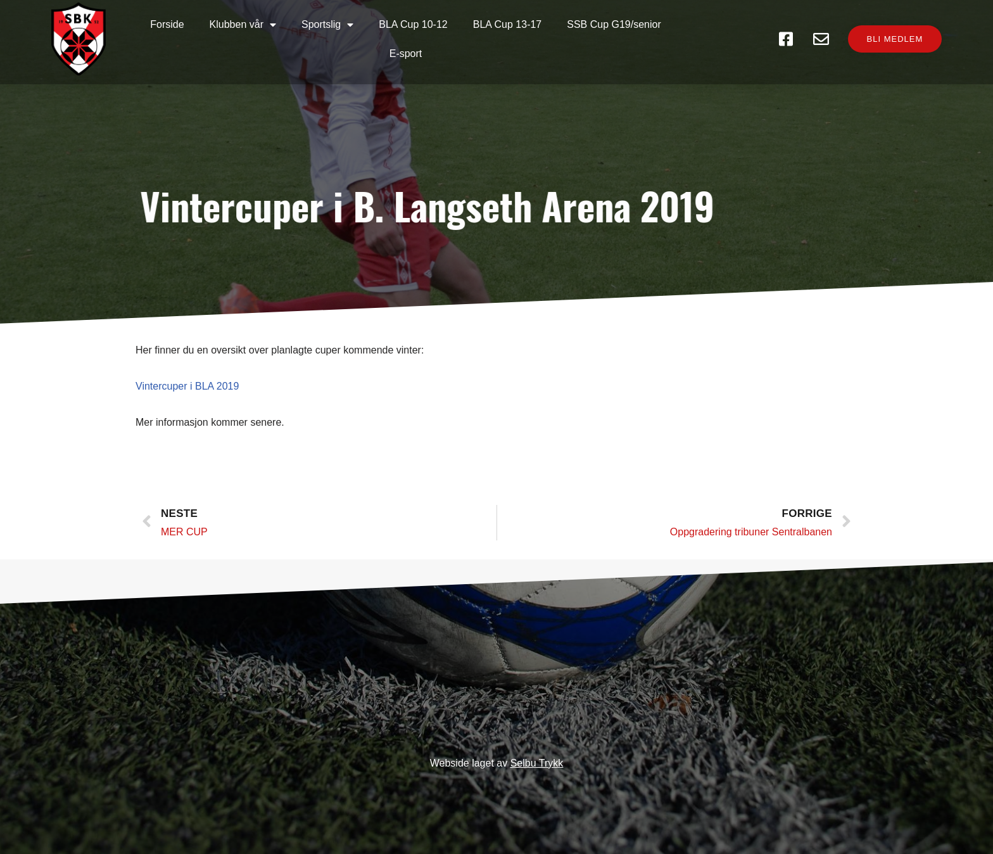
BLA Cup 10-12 (386, 39)
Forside (139, 39)
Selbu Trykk (537, 763)
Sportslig (300, 39)
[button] (889, 39)
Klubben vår (215, 39)
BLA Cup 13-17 (479, 39)
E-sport (675, 39)
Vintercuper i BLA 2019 (187, 395)
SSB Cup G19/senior (587, 39)
